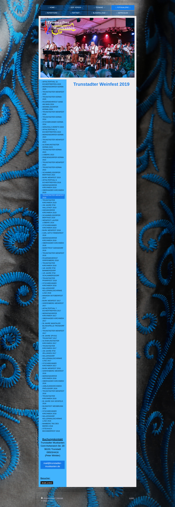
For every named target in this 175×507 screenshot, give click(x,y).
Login (131, 498)
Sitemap (59, 498)
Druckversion (48, 498)
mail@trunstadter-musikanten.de (53, 465)
